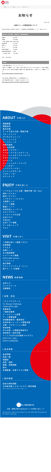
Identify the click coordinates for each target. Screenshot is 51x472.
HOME (5, 7)
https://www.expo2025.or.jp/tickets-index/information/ (15, 82)
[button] (44, 99)
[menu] (48, 2)
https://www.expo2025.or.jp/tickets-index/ (12, 73)
